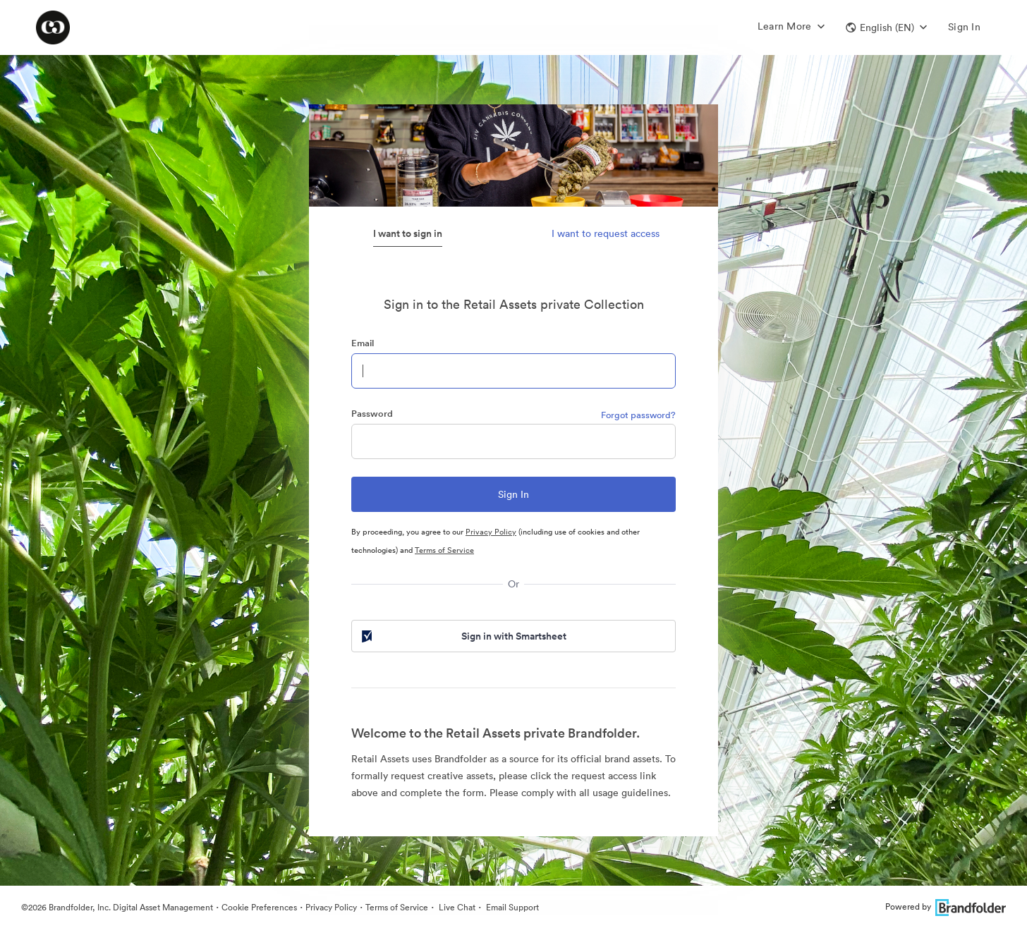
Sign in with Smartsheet (462, 636)
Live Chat (456, 907)
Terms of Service (444, 550)
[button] (886, 27)
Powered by (945, 906)
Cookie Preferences (259, 907)
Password (372, 414)
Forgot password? (638, 415)
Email (362, 343)
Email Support (511, 907)
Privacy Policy (491, 531)
